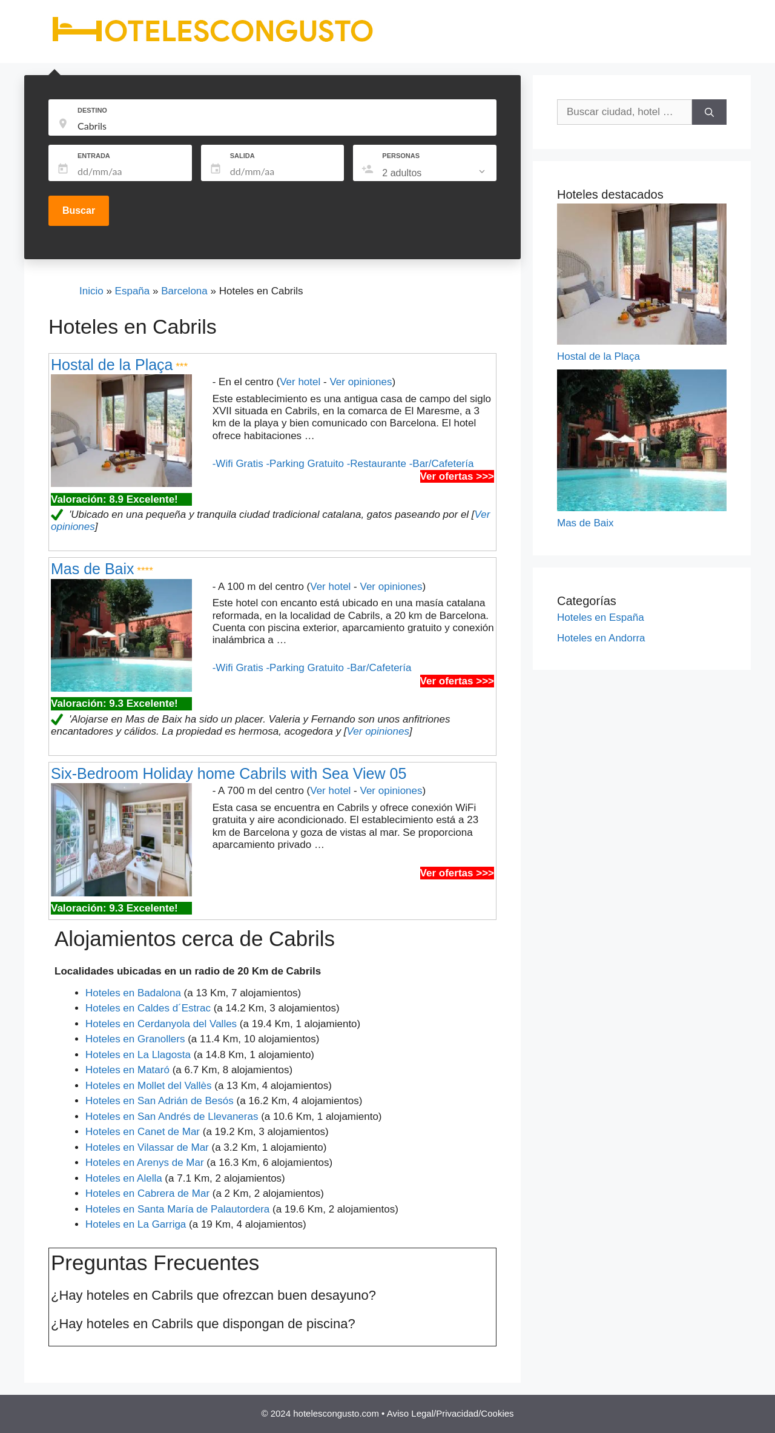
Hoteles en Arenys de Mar (144, 1162)
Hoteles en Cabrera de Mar (147, 1193)
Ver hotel (300, 382)
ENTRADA (94, 155)
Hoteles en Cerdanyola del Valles (161, 1024)
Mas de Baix (92, 568)
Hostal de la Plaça (112, 364)
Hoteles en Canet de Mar (142, 1131)
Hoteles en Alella (123, 1178)
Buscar (78, 210)
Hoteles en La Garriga (135, 1224)
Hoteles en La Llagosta (138, 1055)
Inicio (91, 291)
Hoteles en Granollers (135, 1039)
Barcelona (184, 291)
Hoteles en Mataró (127, 1070)
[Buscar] (709, 112)
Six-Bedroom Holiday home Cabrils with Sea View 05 (228, 773)
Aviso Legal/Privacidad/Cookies (450, 1413)
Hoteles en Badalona (133, 993)
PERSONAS (401, 155)
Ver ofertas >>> (457, 476)
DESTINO (92, 110)
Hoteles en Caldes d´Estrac (148, 1008)
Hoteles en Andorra (601, 638)
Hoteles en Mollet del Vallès (148, 1085)
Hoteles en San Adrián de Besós (159, 1101)
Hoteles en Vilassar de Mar (147, 1147)
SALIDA (242, 155)
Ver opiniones (360, 382)
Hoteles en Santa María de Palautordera (177, 1209)
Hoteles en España (600, 617)
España (132, 291)
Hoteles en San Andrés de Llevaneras (171, 1116)
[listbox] (434, 173)
